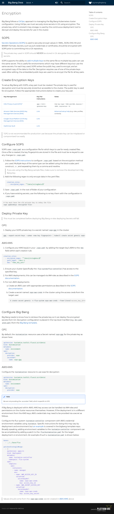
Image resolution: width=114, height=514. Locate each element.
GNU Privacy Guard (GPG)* (13, 104)
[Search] (72, 3)
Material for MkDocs (17, 508)
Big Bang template (28, 323)
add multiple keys (35, 61)
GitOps (21, 21)
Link (38, 111)
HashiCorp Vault (9, 126)
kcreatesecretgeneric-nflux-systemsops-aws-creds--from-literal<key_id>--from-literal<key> (47, 301)
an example (38, 426)
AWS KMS (63, 499)
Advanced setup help (62, 111)
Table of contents (95, 12)
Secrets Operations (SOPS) (13, 43)
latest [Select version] (28, 3)
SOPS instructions (23, 161)
